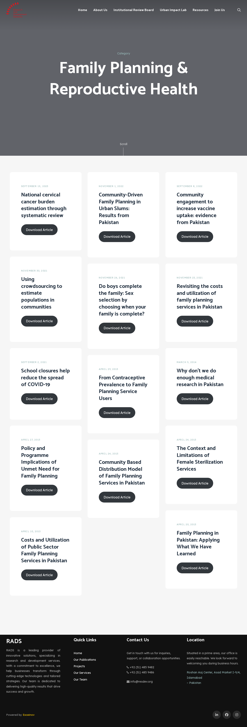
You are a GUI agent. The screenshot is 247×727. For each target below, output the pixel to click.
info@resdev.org (140, 681)
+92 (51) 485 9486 (140, 672)
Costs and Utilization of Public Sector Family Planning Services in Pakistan (45, 550)
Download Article (39, 230)
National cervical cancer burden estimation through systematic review (43, 205)
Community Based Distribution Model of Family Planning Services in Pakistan (122, 472)
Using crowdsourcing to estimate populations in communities (41, 293)
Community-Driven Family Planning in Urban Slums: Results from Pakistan (121, 208)
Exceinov (28, 714)
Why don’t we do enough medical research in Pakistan (200, 377)
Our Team (80, 679)
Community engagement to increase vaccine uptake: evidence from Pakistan (196, 208)
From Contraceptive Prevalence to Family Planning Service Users (123, 388)
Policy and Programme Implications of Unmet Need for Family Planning (40, 462)
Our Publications (85, 660)
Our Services (82, 673)
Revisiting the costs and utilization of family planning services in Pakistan (200, 296)
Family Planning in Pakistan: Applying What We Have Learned (198, 543)
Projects (79, 666)
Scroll (123, 149)
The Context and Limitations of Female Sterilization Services (200, 458)
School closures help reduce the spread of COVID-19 (45, 377)
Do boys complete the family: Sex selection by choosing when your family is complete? (122, 300)
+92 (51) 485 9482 (140, 667)
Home (78, 653)
